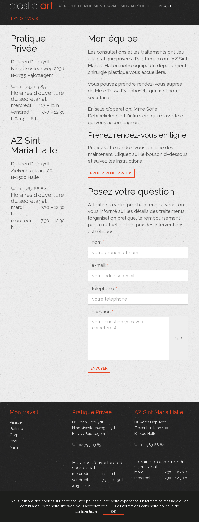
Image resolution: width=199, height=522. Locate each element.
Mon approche (136, 6)
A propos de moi (74, 6)
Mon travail (106, 6)
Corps (15, 435)
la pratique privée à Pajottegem (126, 58)
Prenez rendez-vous (111, 173)
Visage (16, 422)
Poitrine (16, 428)
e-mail (100, 265)
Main (14, 447)
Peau (14, 441)
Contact (163, 6)
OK (113, 511)
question (103, 311)
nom (98, 242)
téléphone (104, 288)
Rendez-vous (24, 18)
